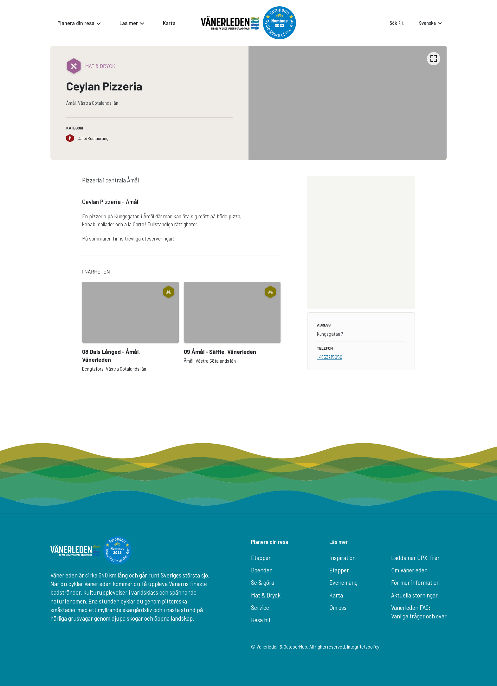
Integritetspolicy (363, 646)
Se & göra (262, 582)
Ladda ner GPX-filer (415, 557)
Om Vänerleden (409, 570)
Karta (336, 595)
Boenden (262, 570)
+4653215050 (329, 357)
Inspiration (342, 557)
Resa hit (261, 619)
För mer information (415, 582)
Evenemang (343, 582)
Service (260, 607)
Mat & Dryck (266, 595)
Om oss (337, 607)
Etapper (261, 557)
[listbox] (347, 103)
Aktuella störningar (414, 595)
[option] (347, 103)
